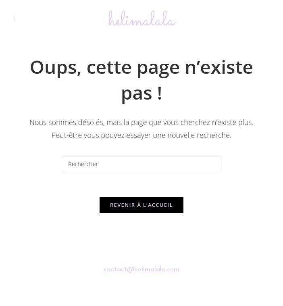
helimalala (141, 20)
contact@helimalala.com (141, 269)
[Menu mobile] (15, 18)
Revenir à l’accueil (141, 204)
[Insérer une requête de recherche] (141, 164)
